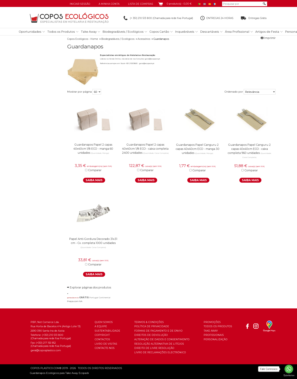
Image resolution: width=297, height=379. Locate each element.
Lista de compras (140, 3)
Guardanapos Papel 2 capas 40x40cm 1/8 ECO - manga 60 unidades (93, 148)
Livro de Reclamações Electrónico (160, 352)
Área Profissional (237, 31)
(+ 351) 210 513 (135, 18)
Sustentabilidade (107, 330)
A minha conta (109, 3)
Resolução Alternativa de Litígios (159, 343)
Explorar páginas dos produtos (90, 287)
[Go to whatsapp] (289, 369)
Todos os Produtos (61, 31)
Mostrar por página (79, 91)
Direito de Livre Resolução (154, 348)
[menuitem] (31, 31)
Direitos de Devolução (151, 335)
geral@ (35, 350)
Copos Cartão (159, 31)
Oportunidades (30, 31)
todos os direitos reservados (91, 368)
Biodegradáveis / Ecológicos (123, 31)
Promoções (212, 322)
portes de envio (73, 298)
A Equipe (101, 326)
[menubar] (153, 31)
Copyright (102, 335)
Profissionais (214, 335)
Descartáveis (209, 31)
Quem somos (104, 322)
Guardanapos (85, 46)
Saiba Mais (94, 180)
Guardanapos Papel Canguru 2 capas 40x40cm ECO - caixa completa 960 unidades (249, 149)
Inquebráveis (184, 31)
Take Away (89, 31)
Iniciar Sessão (80, 3)
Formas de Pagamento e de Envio (158, 330)
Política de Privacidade (151, 326)
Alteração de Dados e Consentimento (162, 339)
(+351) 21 (47, 335)
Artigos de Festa (267, 31)
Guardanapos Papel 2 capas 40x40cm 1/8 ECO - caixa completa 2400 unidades (145, 148)
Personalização (215, 339)
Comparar (95, 170)
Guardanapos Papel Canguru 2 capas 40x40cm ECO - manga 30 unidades (197, 149)
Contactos (102, 339)
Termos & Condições (149, 322)
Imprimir (270, 38)
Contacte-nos (105, 348)
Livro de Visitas (106, 343)
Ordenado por (233, 91)
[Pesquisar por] (242, 4)
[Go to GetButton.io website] (288, 375)
